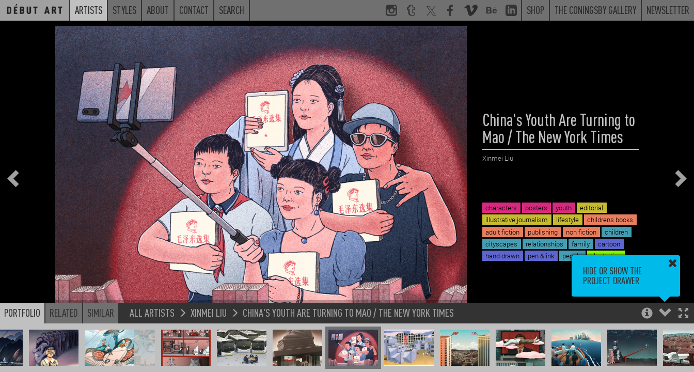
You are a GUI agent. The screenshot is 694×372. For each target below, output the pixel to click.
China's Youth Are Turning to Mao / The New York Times (348, 312)
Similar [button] (100, 312)
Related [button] (64, 312)
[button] (683, 313)
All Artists (152, 312)
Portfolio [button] (22, 312)
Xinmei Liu (209, 312)
